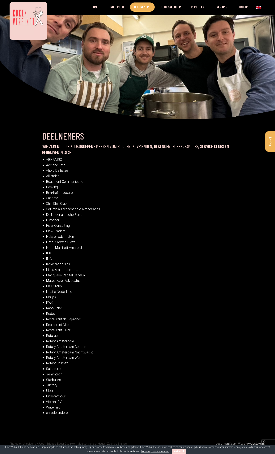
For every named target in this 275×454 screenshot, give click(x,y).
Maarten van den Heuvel (92, 443)
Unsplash (28, 443)
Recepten (197, 7)
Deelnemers (142, 7)
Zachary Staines (117, 443)
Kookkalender (171, 7)
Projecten (116, 7)
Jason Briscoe (47, 443)
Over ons (221, 7)
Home (94, 7)
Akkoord (179, 451)
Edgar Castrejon (66, 443)
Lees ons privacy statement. (155, 451)
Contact (244, 7)
